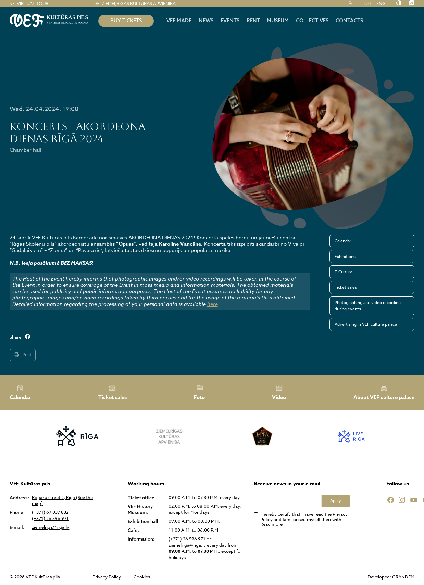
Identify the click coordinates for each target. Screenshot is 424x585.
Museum (278, 20)
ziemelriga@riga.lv (50, 527)
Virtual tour (29, 3)
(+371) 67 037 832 (50, 512)
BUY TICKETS (126, 20)
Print (22, 355)
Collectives (312, 20)
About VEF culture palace (383, 393)
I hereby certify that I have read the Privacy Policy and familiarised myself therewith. (304, 519)
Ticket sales (346, 287)
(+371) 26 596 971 (50, 518)
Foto (199, 392)
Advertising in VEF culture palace (366, 324)
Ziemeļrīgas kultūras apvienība (135, 3)
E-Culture (343, 272)
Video (279, 392)
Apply (335, 500)
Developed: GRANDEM (390, 577)
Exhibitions (345, 256)
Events (230, 20)
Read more (271, 524)
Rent (253, 20)
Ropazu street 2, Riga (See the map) (62, 501)
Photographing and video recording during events (368, 306)
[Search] (350, 3)
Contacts (349, 20)
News (206, 20)
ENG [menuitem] (381, 3)
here (212, 304)
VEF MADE (178, 20)
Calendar (343, 241)
